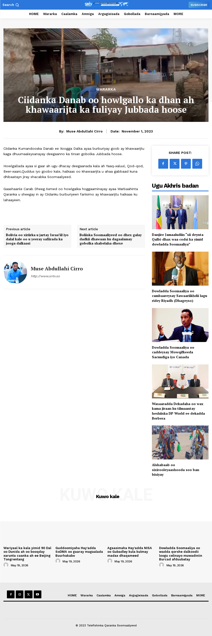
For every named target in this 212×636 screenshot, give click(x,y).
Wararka (106, 89)
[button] (11, 5)
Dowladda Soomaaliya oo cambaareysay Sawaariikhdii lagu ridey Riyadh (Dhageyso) (179, 296)
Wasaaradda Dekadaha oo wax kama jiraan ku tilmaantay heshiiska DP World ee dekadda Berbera (178, 411)
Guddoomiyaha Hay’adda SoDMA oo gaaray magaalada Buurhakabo (79, 551)
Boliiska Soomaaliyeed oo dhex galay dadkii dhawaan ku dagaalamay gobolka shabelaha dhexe (111, 239)
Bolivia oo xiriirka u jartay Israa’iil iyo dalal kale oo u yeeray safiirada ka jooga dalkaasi (37, 239)
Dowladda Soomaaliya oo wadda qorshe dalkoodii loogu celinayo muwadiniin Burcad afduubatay (180, 553)
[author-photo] (6, 565)
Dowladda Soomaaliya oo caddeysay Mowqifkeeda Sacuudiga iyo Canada (173, 352)
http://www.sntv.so (45, 276)
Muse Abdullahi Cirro (84, 131)
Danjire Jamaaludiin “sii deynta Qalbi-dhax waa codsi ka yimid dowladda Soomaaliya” (177, 239)
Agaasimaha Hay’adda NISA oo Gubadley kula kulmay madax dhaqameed (129, 551)
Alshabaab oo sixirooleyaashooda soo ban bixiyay (175, 469)
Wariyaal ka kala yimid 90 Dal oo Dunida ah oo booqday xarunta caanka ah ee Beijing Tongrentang (27, 553)
